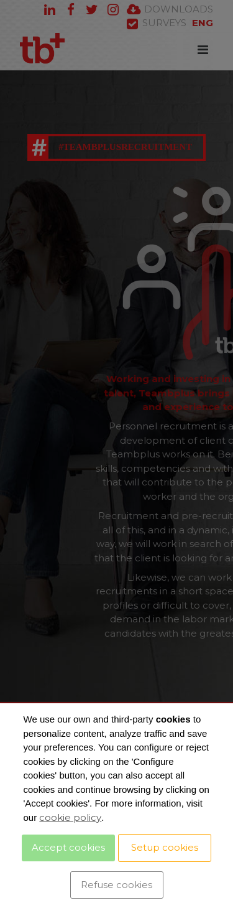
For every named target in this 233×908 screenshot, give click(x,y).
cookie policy (70, 817)
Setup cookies (164, 847)
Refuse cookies (116, 885)
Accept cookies (68, 847)
